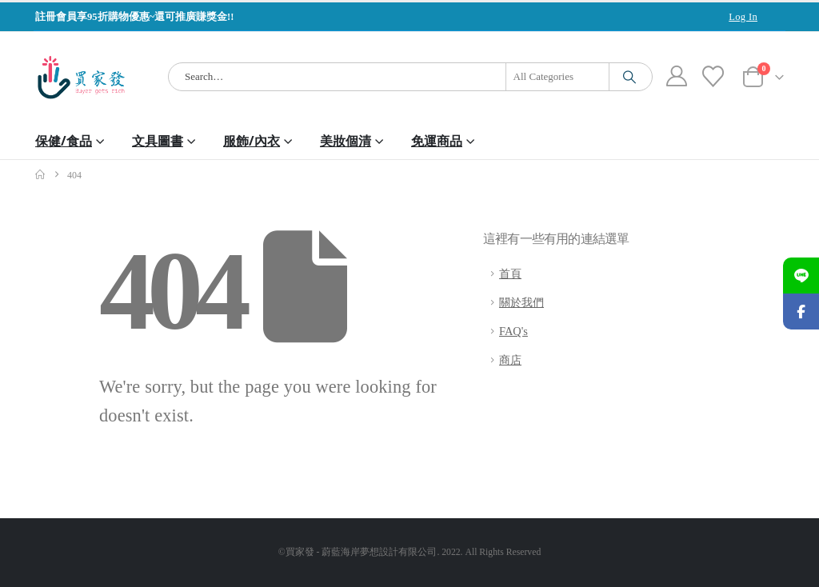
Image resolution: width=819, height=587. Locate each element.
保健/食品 (63, 141)
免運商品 (436, 141)
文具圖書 (157, 141)
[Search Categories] (557, 76)
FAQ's (513, 331)
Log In (743, 16)
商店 (510, 359)
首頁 (510, 273)
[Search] (629, 76)
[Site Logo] (81, 77)
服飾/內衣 (251, 141)
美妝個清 (345, 141)
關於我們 (521, 302)
